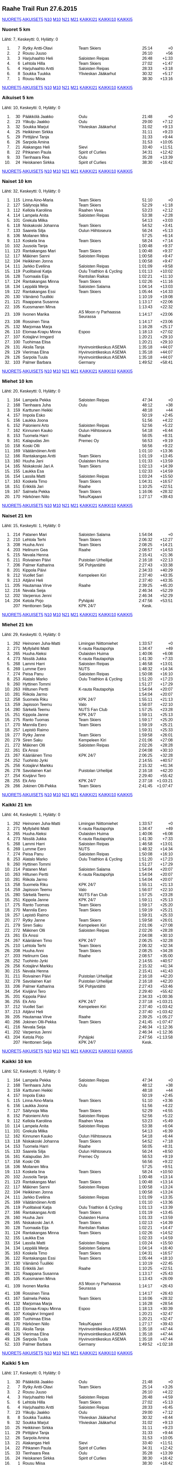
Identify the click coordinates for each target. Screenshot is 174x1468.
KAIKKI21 (88, 19)
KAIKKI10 (107, 19)
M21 (74, 19)
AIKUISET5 (32, 19)
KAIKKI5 (125, 19)
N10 (48, 19)
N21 (65, 19)
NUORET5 (11, 19)
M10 (57, 19)
